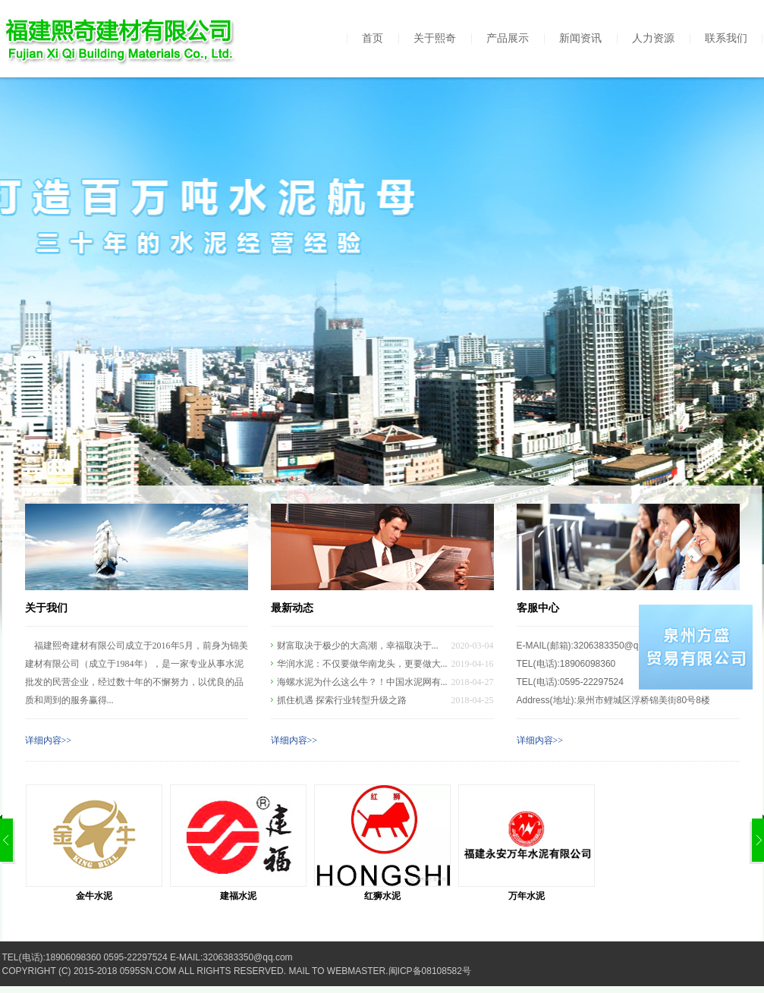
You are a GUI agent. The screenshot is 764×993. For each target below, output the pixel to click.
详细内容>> (48, 740)
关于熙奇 (434, 38)
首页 (372, 38)
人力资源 (653, 38)
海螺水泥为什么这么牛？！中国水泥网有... (362, 682)
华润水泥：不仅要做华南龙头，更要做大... (362, 663)
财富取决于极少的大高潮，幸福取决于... (358, 645)
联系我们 (726, 38)
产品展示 (507, 38)
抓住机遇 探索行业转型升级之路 (342, 700)
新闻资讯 (580, 38)
